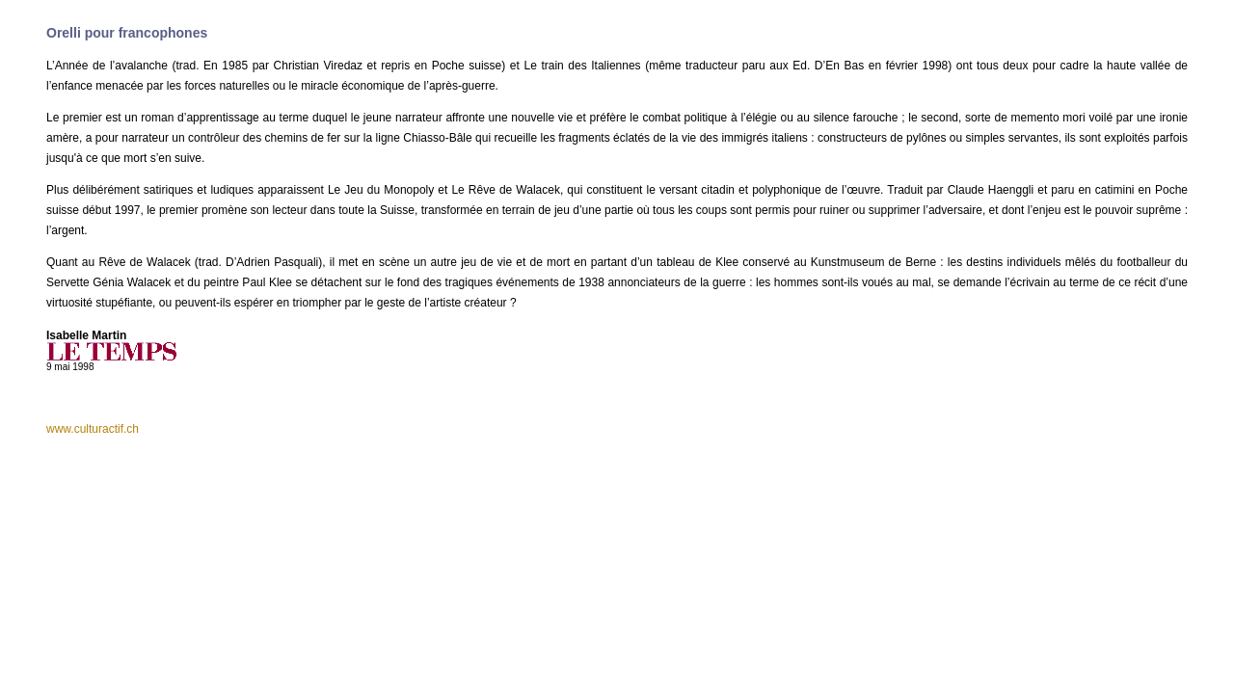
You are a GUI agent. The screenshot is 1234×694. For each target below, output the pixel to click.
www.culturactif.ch (92, 429)
